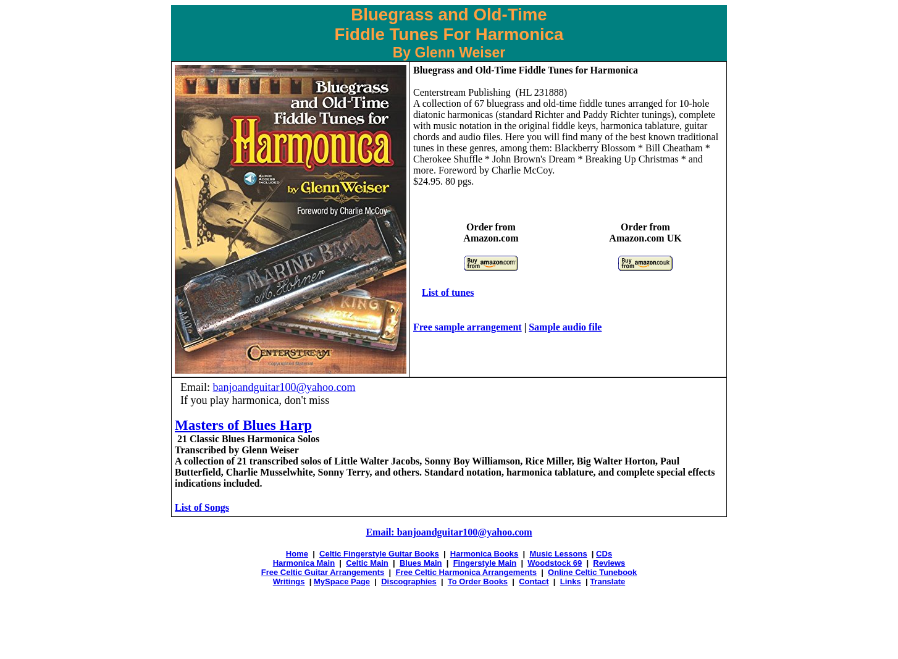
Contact (533, 581)
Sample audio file (565, 327)
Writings (289, 581)
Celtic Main (367, 563)
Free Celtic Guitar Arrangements (323, 572)
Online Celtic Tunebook (592, 572)
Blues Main (421, 563)
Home (297, 553)
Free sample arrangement (467, 327)
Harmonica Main (304, 563)
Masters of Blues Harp (243, 425)
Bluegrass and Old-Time (464, 70)
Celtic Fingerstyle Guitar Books (379, 553)
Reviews (609, 563)
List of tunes (448, 292)
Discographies (409, 581)
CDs (604, 553)
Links (570, 581)
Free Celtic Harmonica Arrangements (466, 572)
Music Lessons (558, 553)
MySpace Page (342, 581)
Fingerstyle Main (485, 563)
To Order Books (478, 581)
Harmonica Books (484, 553)
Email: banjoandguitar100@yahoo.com (449, 532)
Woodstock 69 (554, 563)
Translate (607, 581)
